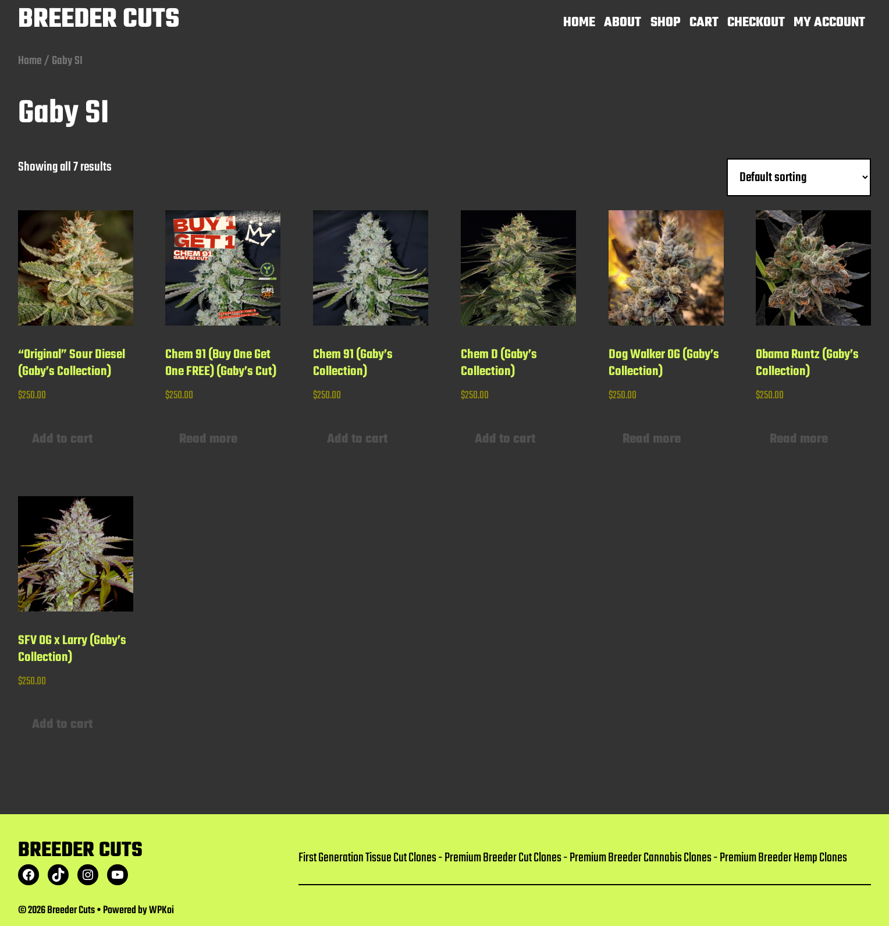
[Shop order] (799, 177)
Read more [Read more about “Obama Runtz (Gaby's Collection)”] (799, 439)
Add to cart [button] (62, 439)
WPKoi (161, 910)
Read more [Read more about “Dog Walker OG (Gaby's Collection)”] (652, 439)
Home (30, 61)
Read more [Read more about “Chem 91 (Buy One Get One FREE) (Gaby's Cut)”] (208, 439)
